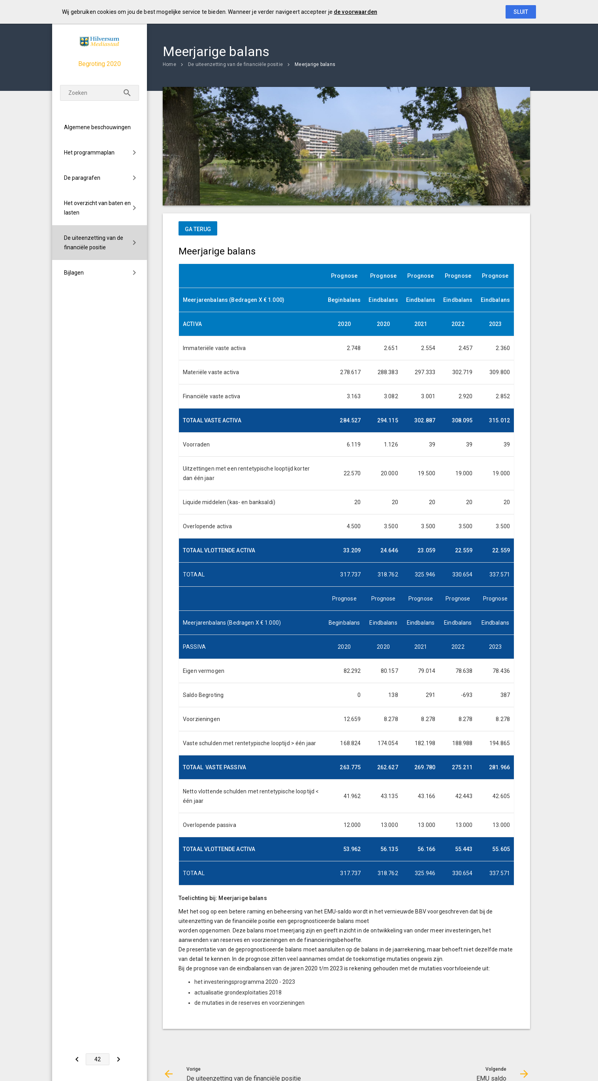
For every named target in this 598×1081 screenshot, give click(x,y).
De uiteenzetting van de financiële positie (93, 242)
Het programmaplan (89, 152)
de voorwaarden (355, 12)
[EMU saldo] (118, 1059)
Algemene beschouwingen (97, 127)
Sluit (520, 12)
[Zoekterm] (99, 93)
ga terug (198, 229)
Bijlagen (74, 272)
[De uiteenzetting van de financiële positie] (77, 1059)
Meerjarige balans (315, 64)
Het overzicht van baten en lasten (97, 208)
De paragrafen (82, 178)
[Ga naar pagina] (97, 1059)
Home (169, 64)
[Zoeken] (127, 93)
